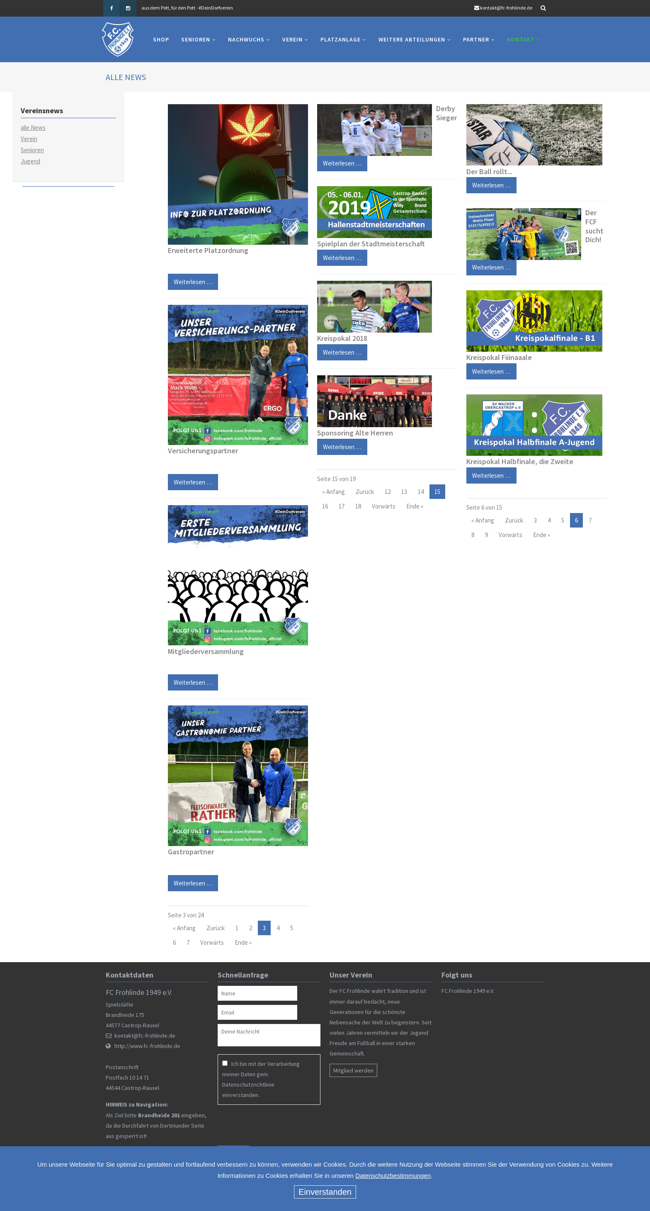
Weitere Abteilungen (411, 39)
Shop (161, 39)
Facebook (111, 8)
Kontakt (521, 39)
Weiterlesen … (190, 480)
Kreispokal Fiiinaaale (499, 357)
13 (404, 492)
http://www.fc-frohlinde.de (147, 1046)
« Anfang (184, 928)
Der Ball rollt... (489, 171)
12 (387, 492)
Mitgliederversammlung (206, 651)
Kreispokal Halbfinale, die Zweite (519, 461)
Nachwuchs (246, 39)
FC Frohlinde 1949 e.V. (467, 991)
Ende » (243, 942)
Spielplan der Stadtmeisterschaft (371, 243)
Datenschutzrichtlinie (248, 1084)
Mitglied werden (353, 1070)
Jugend (30, 161)
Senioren (195, 39)
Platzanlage (340, 39)
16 (325, 506)
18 (358, 506)
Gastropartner (191, 851)
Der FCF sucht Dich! (594, 226)
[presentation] (271, 1125)
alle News (33, 127)
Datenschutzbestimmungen (393, 1175)
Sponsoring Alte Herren (355, 433)
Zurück (215, 928)
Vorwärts (212, 942)
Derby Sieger (446, 113)
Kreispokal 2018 (342, 338)
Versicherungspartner (203, 451)
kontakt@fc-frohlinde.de (506, 8)
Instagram (128, 8)
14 (421, 492)
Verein (292, 39)
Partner (476, 39)
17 (341, 506)
